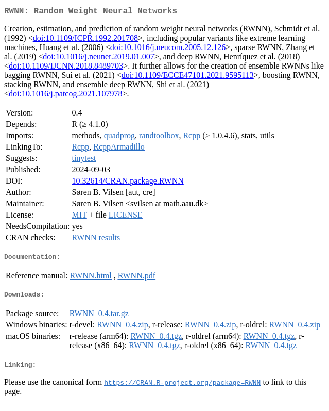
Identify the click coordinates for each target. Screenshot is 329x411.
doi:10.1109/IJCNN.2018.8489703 (66, 67)
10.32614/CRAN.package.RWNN (127, 182)
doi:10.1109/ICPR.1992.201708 (85, 40)
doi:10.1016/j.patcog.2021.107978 (65, 95)
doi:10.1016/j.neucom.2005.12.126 (168, 49)
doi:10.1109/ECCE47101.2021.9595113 (188, 77)
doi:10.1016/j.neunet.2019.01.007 (98, 58)
